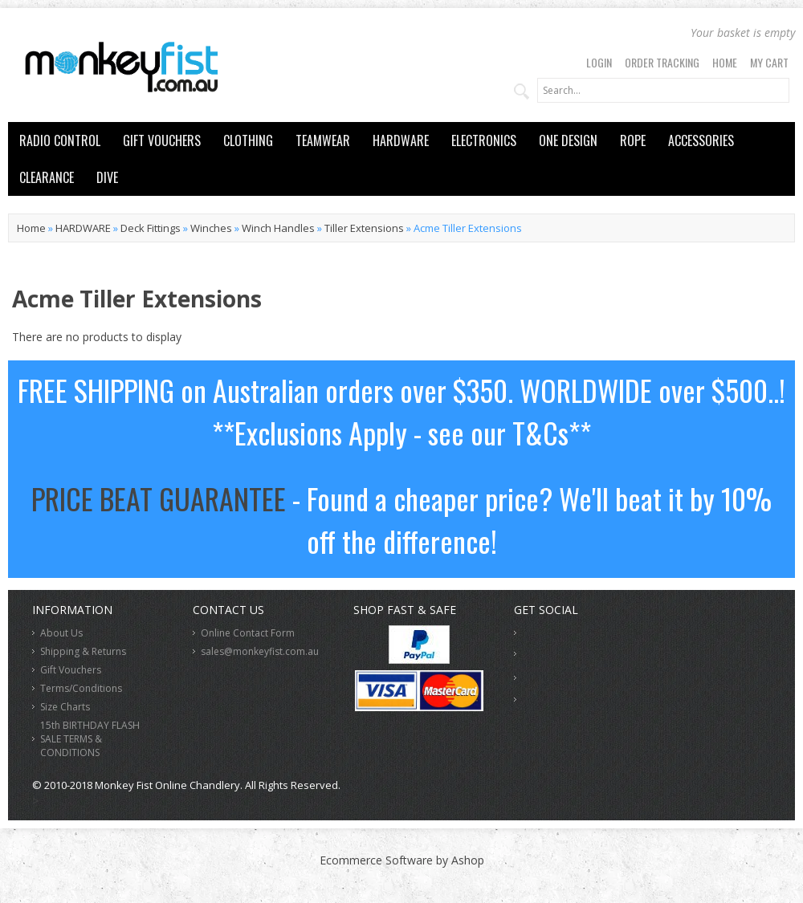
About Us (61, 633)
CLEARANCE (46, 177)
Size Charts (65, 707)
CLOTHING (248, 140)
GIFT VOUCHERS (162, 140)
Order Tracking (662, 62)
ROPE (633, 140)
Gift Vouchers (70, 670)
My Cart (769, 62)
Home (724, 62)
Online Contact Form (248, 633)
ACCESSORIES (701, 140)
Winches (211, 228)
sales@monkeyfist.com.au (260, 651)
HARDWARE (401, 140)
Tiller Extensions (364, 228)
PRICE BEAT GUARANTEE (158, 498)
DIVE (107, 177)
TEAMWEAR (323, 140)
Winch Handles (278, 228)
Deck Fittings (150, 228)
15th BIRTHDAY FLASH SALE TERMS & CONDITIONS (90, 738)
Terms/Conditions (81, 688)
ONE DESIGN (568, 140)
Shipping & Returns (83, 651)
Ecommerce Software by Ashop (402, 860)
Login (599, 62)
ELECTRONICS (483, 140)
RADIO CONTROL (59, 140)
